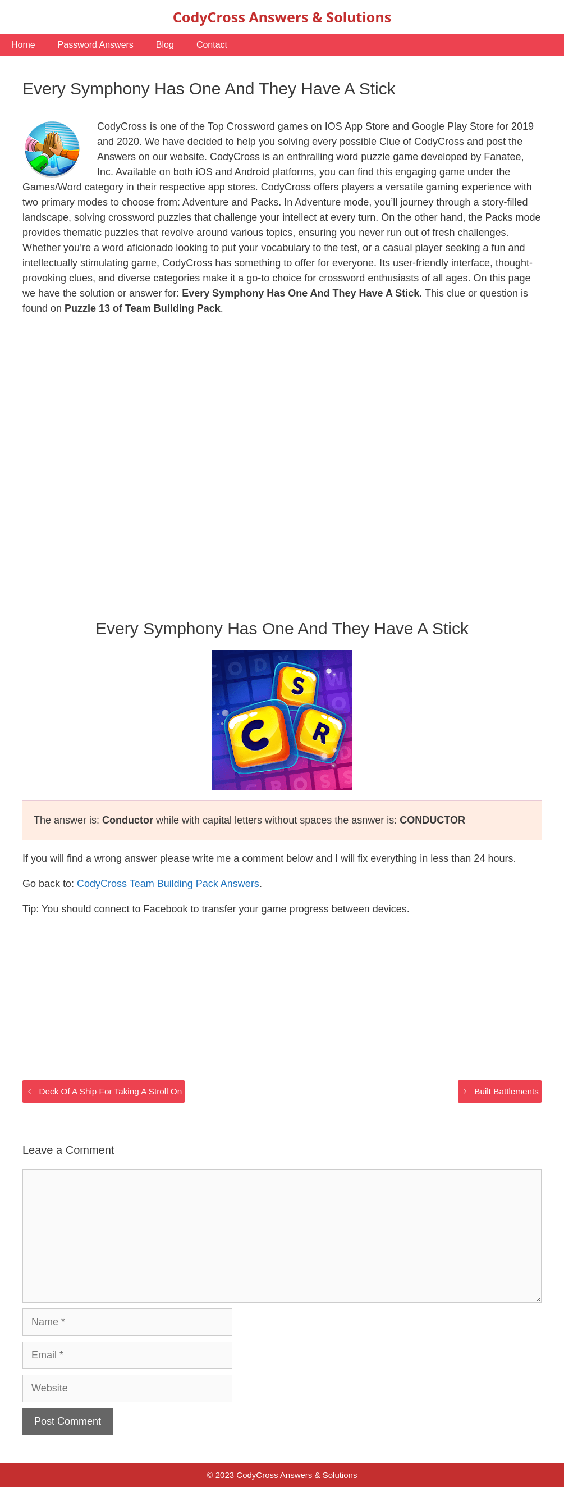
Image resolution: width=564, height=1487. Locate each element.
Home (23, 44)
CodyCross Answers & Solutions (282, 16)
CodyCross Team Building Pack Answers (168, 883)
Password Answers (96, 44)
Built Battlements (506, 1091)
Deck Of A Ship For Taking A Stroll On (110, 1091)
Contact (211, 44)
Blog (165, 44)
